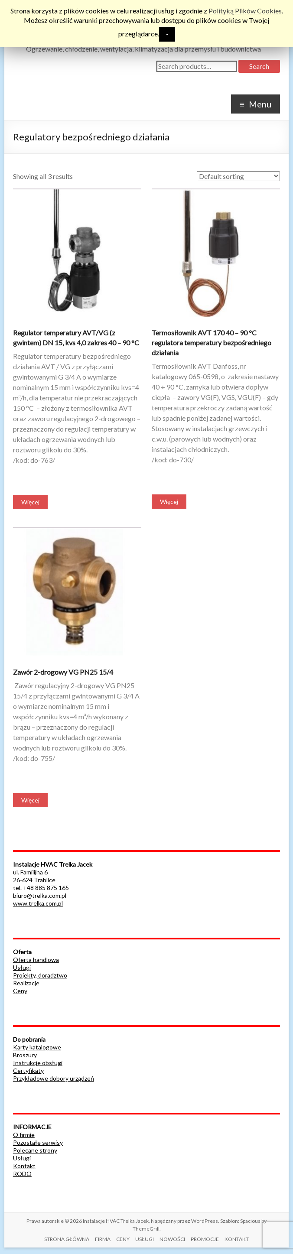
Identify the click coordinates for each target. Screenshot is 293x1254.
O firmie (24, 1134)
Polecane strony (35, 1150)
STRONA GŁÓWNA (66, 1239)
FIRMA (103, 1239)
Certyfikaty (28, 1070)
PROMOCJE (205, 1239)
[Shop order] (238, 176)
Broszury (25, 1055)
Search (259, 66)
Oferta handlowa (36, 959)
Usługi (22, 967)
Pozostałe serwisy (38, 1142)
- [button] (167, 34)
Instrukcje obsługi (37, 1062)
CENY (123, 1239)
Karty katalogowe (37, 1047)
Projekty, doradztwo (40, 975)
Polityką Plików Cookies (245, 10)
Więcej (30, 502)
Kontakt (24, 1166)
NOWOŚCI (172, 1239)
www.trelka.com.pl (38, 903)
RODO (22, 1173)
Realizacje (26, 983)
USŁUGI (144, 1239)
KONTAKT (237, 1239)
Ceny (20, 990)
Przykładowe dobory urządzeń (53, 1078)
